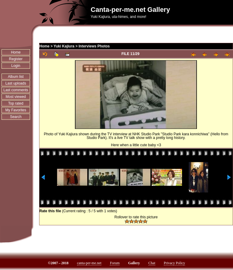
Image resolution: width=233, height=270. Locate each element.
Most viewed (16, 97)
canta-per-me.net (89, 263)
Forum (115, 263)
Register (16, 59)
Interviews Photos (94, 46)
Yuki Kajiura (64, 46)
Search (16, 117)
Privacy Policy (174, 263)
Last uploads (15, 83)
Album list (16, 76)
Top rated (15, 103)
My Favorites (15, 110)
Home (16, 52)
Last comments (15, 90)
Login (15, 66)
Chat (151, 263)
